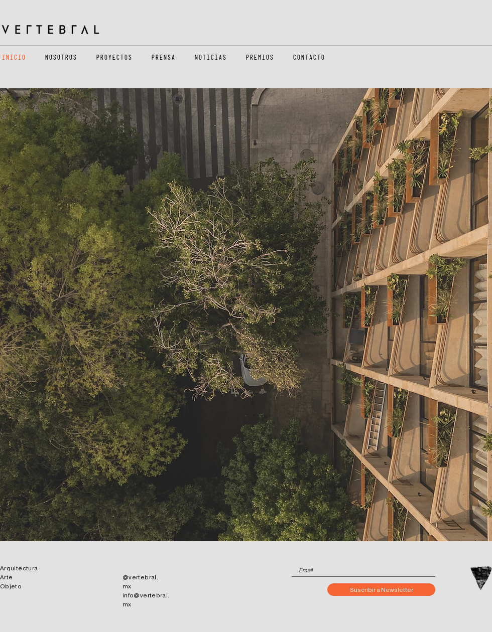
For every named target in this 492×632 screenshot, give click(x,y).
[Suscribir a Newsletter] (381, 589)
